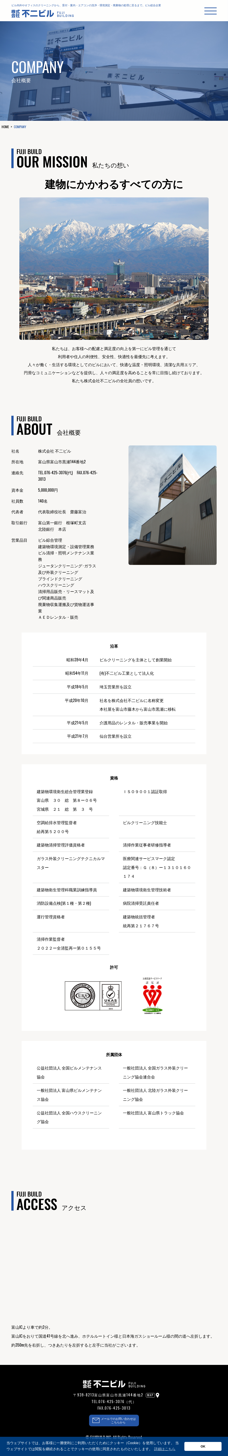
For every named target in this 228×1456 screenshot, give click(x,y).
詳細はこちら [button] (164, 1449)
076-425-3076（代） (117, 1401)
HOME (5, 126)
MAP (150, 1395)
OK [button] (203, 1446)
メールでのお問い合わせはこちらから (118, 1420)
